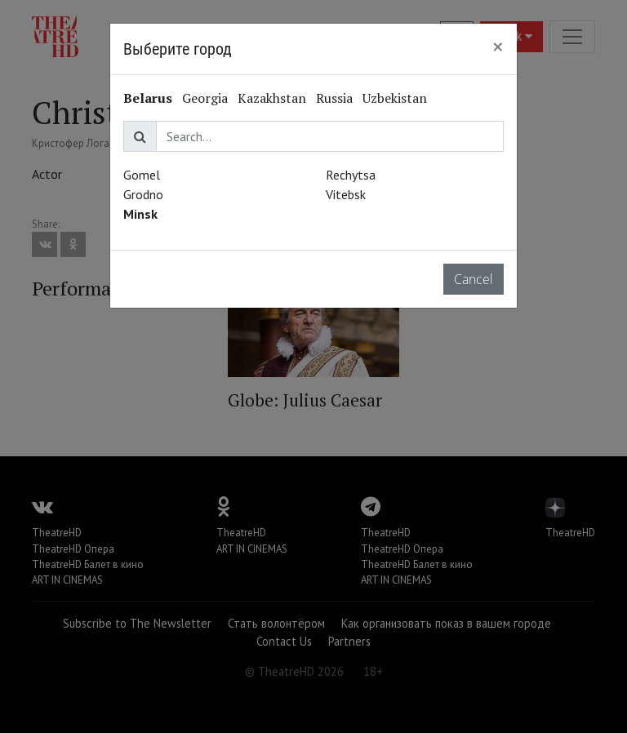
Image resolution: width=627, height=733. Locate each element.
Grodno (143, 194)
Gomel (141, 175)
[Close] (498, 46)
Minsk (140, 214)
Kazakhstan (272, 98)
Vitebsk (346, 194)
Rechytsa (351, 175)
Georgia (205, 98)
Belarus (147, 98)
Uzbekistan (394, 98)
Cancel (473, 279)
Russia (334, 98)
